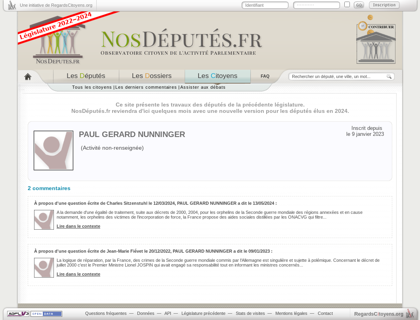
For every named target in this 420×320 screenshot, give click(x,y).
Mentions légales (291, 313)
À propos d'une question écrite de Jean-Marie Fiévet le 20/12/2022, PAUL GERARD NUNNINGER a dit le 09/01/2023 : (153, 251)
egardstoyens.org (378, 314)
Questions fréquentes (106, 313)
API (167, 313)
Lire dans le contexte (78, 226)
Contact (325, 313)
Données (146, 313)
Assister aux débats (203, 87)
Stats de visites (250, 313)
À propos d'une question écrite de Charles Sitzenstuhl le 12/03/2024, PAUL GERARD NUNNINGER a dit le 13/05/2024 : (155, 203)
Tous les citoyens (92, 87)
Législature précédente (203, 313)
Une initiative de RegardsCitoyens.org (56, 5)
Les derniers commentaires (146, 87)
